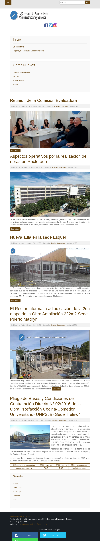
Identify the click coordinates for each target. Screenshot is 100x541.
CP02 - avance (46, 465)
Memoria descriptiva (24, 468)
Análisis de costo (79, 468)
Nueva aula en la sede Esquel (38, 237)
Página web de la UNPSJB (21, 516)
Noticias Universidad (61, 106)
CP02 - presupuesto (79, 465)
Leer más (56, 389)
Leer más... (15, 151)
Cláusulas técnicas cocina (24, 465)
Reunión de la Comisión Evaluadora (43, 100)
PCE (46, 468)
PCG (61, 468)
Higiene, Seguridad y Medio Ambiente (28, 51)
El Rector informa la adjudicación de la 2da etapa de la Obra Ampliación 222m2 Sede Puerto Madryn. (50, 314)
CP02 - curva (61, 465)
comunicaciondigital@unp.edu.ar (33, 524)
